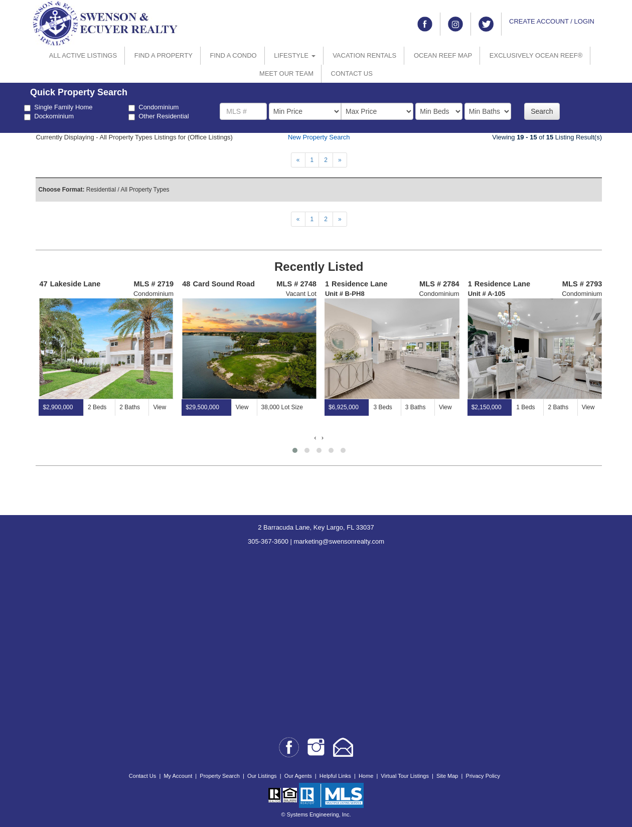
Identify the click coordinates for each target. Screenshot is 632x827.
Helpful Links (335, 776)
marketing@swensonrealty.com (339, 541)
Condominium (153, 107)
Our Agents (298, 776)
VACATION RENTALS (364, 55)
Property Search (219, 776)
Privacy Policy (483, 776)
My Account (178, 776)
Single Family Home (58, 107)
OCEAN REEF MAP (443, 55)
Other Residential (158, 116)
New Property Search (319, 137)
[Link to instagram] (455, 24)
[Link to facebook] (425, 24)
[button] (295, 450)
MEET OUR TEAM (286, 73)
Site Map (447, 776)
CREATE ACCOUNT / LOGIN (551, 21)
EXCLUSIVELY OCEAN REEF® (536, 55)
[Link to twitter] (486, 24)
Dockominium (49, 116)
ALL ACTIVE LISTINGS (83, 55)
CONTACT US (352, 73)
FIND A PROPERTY (163, 55)
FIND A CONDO (233, 55)
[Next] (298, 160)
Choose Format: (61, 189)
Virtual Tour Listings (405, 776)
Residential (101, 189)
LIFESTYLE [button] (294, 55)
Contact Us (142, 776)
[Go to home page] (105, 23)
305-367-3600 (268, 541)
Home (366, 776)
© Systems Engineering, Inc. (316, 814)
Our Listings (262, 776)
